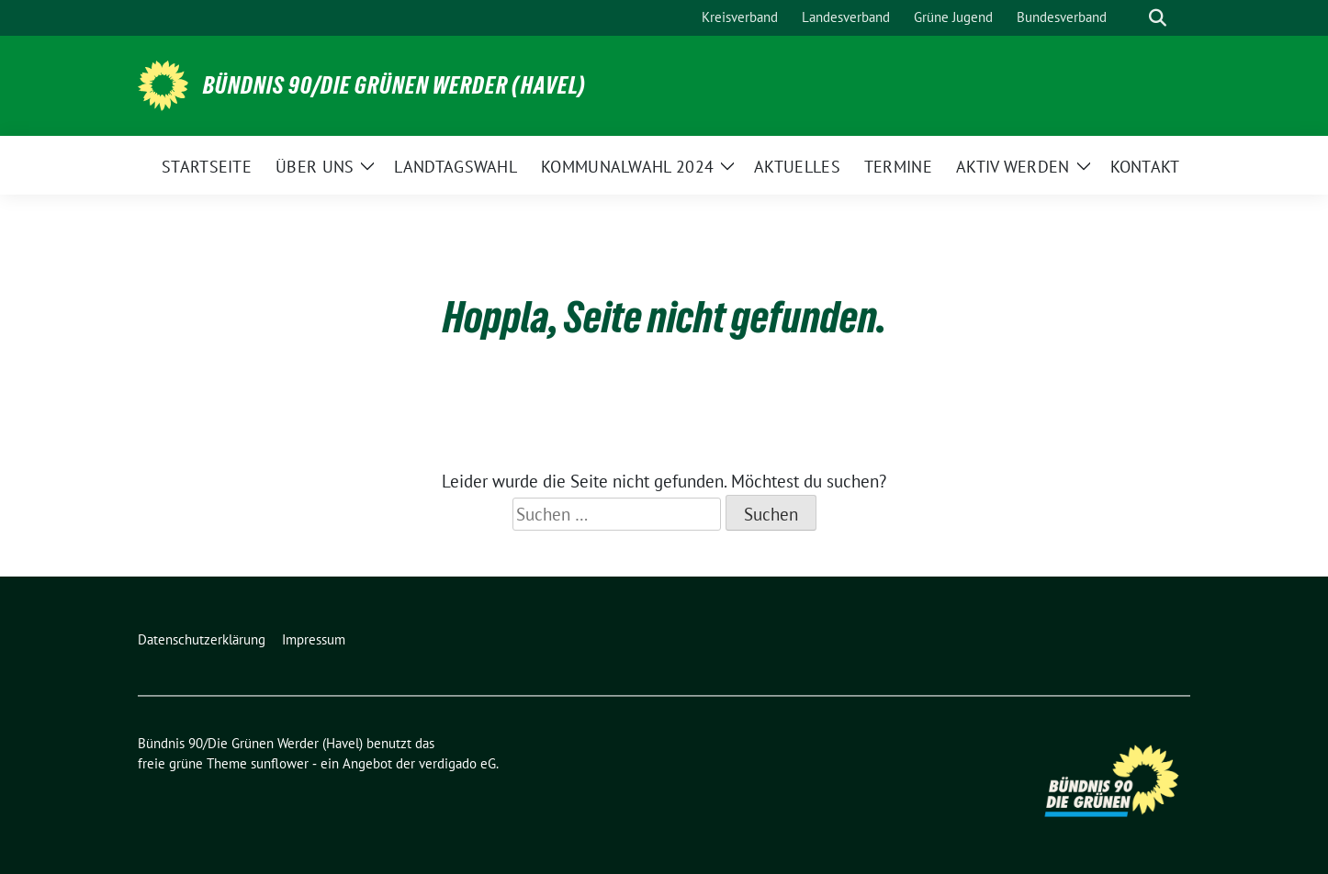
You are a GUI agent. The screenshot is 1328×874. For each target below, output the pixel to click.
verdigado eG (457, 763)
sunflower (280, 763)
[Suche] (1131, 18)
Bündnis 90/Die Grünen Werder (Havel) (394, 85)
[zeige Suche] (1158, 18)
